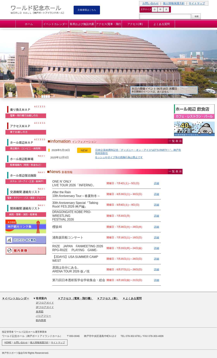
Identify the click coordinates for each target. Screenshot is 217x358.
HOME (7, 342)
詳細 (156, 183)
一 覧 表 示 (175, 141)
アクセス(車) (135, 24)
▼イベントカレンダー (15, 298)
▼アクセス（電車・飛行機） (75, 298)
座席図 (39, 311)
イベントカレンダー (55, 24)
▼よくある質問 (132, 298)
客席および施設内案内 (82, 25)
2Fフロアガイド (45, 307)
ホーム (29, 24)
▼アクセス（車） (108, 298)
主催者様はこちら (87, 9)
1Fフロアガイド (45, 302)
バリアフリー (43, 316)
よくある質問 (161, 24)
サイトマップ (197, 3)
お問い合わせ (150, 3)
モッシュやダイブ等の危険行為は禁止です (119, 157)
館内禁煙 (41, 320)
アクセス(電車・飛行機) (108, 25)
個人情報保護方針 (174, 3)
